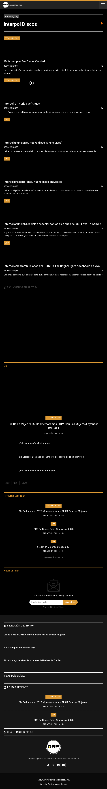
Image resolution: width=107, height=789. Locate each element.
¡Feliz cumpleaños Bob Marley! (34, 443)
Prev (7, 483)
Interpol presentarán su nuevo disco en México (33, 181)
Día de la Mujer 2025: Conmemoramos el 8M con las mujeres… (53, 511)
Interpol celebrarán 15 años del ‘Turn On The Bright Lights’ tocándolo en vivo (52, 266)
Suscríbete (70, 602)
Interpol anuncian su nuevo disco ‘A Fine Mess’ (33, 142)
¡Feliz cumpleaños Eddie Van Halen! (37, 470)
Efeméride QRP (12, 38)
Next (16, 483)
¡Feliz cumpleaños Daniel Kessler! (24, 61)
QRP (7, 119)
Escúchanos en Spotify (20, 287)
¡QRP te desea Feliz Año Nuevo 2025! (53, 529)
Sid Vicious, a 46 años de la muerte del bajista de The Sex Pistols (51, 457)
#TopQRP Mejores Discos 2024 (53, 547)
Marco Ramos (61, 784)
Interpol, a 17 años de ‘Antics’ (22, 103)
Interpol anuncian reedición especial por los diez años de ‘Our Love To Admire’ (52, 224)
